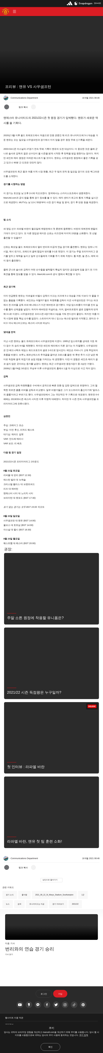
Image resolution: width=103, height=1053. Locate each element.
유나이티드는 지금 (36, 904)
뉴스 (7, 904)
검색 (19, 904)
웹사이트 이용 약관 (14, 1018)
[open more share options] (33, 107)
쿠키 (51, 1028)
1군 (82, 895)
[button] (14, 11)
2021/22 (75, 904)
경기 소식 (10, 895)
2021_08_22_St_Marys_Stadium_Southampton (54, 895)
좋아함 (24, 895)
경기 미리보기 (58, 904)
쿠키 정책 (83, 1035)
